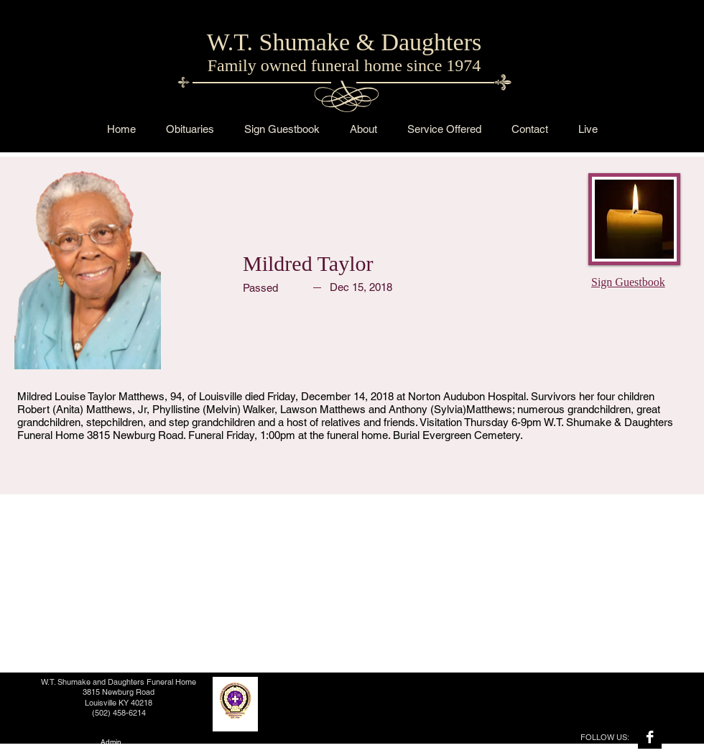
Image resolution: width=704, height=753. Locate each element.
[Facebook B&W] (650, 737)
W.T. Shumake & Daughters (344, 42)
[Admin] (110, 741)
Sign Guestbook (628, 282)
